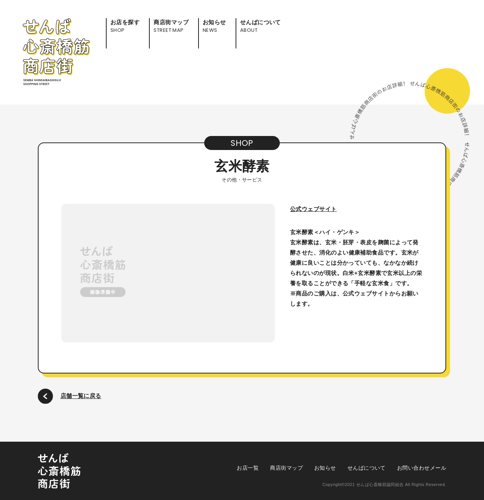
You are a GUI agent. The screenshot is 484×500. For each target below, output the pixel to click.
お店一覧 (248, 468)
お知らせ (325, 468)
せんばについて (366, 468)
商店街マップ (286, 468)
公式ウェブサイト (313, 209)
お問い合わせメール (421, 468)
